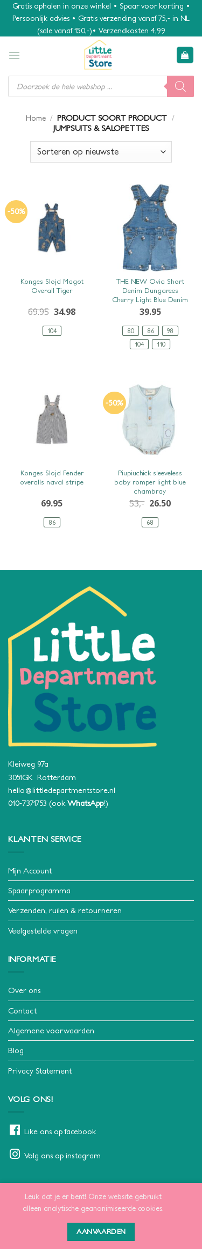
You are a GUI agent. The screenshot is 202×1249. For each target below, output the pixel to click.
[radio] (52, 330)
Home (36, 118)
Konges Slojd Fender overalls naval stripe (51, 477)
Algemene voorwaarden (51, 1030)
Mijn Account (30, 870)
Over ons (24, 990)
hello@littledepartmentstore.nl (61, 790)
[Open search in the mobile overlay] (101, 86)
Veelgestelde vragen (43, 930)
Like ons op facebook (60, 1131)
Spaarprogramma (39, 890)
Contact (22, 1010)
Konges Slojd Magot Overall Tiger (51, 286)
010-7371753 (27, 802)
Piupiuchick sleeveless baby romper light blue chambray (150, 482)
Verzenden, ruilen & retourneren (65, 910)
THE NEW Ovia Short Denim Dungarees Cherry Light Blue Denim (150, 290)
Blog (16, 1050)
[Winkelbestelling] (101, 152)
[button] (14, 55)
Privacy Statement (40, 1070)
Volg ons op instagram (62, 1155)
